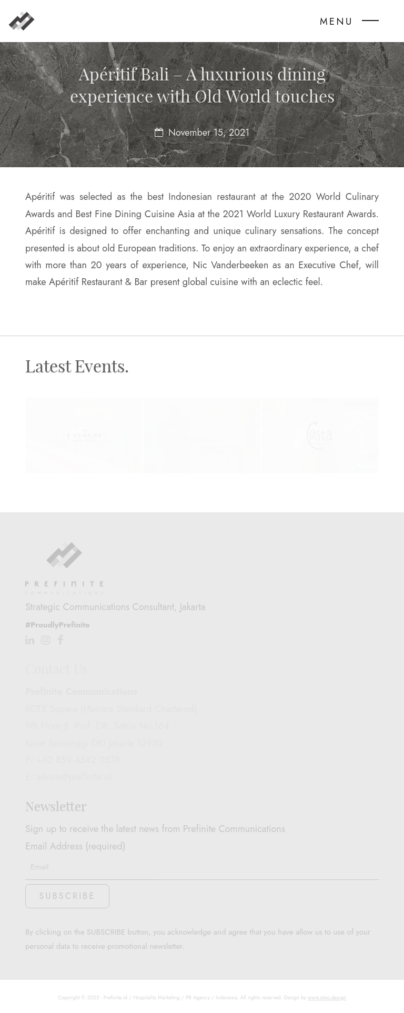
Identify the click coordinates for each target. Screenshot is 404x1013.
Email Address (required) (202, 856)
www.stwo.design (327, 997)
